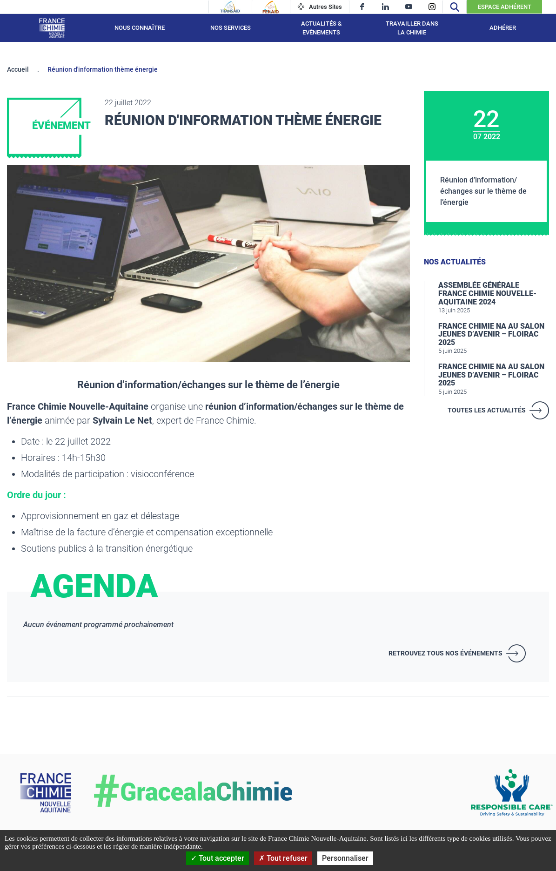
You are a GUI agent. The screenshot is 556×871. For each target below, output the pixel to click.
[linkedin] (385, 7)
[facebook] (362, 7)
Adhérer (502, 27)
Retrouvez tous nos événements (445, 653)
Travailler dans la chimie (412, 28)
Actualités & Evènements (321, 28)
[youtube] (408, 7)
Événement (61, 125)
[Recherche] (454, 7)
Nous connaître (139, 27)
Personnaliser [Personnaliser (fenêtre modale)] (345, 858)
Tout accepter (217, 858)
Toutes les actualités (487, 410)
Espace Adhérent (504, 6)
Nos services (230, 27)
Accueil (18, 69)
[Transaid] (230, 7)
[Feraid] (270, 7)
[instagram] (432, 7)
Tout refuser (283, 858)
